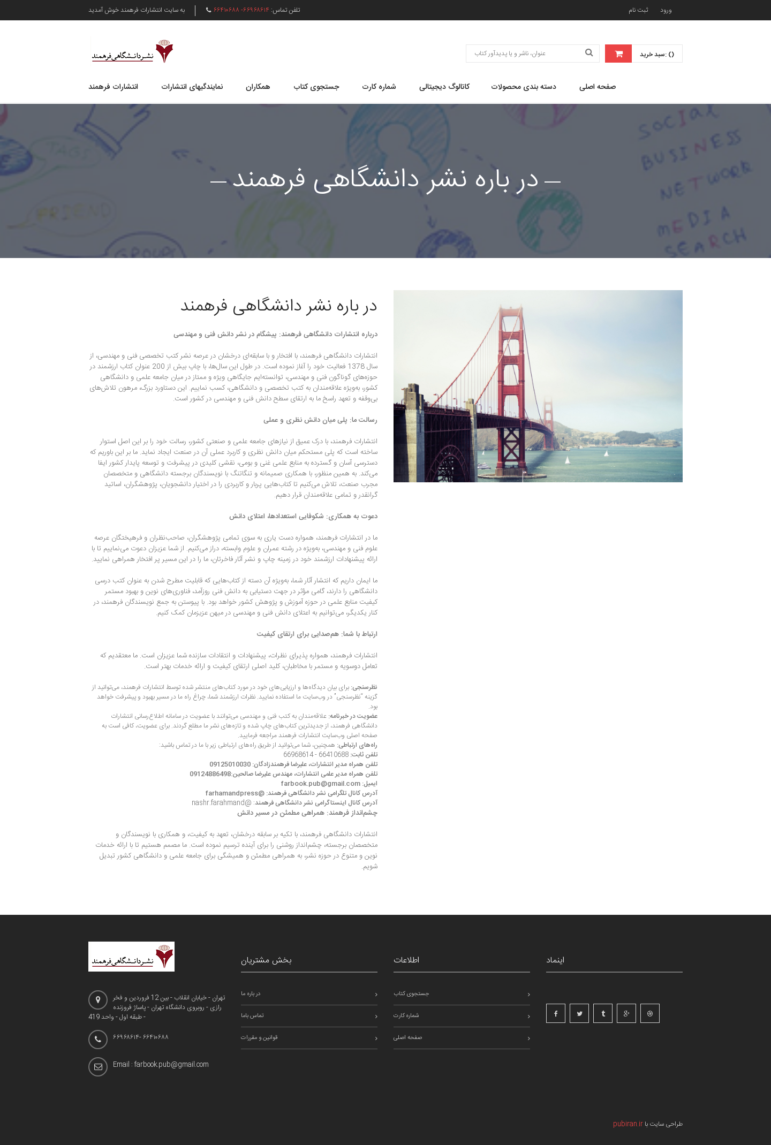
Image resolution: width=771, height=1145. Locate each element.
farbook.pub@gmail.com (320, 783)
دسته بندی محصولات (523, 87)
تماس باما (252, 1016)
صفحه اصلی (597, 87)
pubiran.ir (628, 1124)
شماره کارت (379, 87)
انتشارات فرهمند (113, 87)
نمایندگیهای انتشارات (192, 87)
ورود (666, 10)
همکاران (258, 87)
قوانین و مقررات (259, 1038)
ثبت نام (638, 10)
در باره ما (250, 994)
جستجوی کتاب (316, 87)
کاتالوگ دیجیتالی (444, 87)
